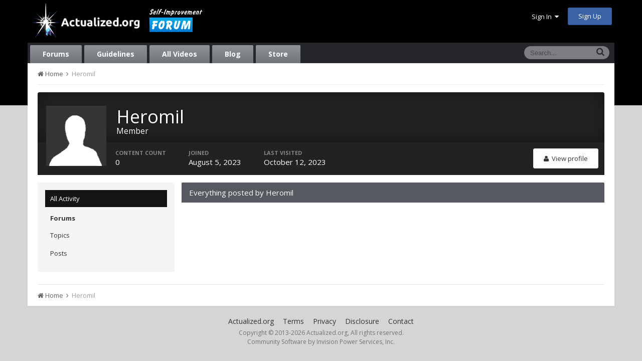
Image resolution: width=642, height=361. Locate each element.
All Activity (65, 198)
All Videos (179, 54)
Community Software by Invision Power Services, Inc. (321, 341)
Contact (401, 321)
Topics (60, 235)
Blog (233, 54)
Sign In (545, 16)
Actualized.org (251, 321)
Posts (58, 253)
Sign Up (589, 16)
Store (278, 54)
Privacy (324, 321)
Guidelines (115, 54)
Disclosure (362, 321)
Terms (293, 321)
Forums (56, 54)
